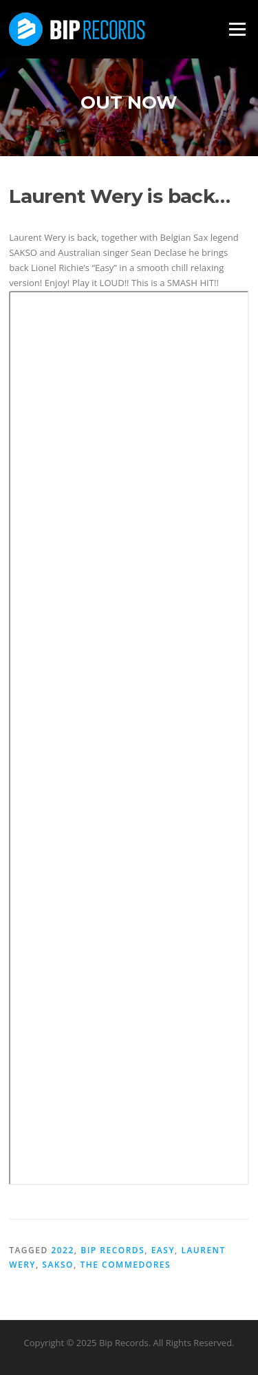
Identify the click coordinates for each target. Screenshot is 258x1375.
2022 (62, 1250)
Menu (237, 29)
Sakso (58, 1264)
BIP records (112, 1250)
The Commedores (125, 1264)
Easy (163, 1250)
